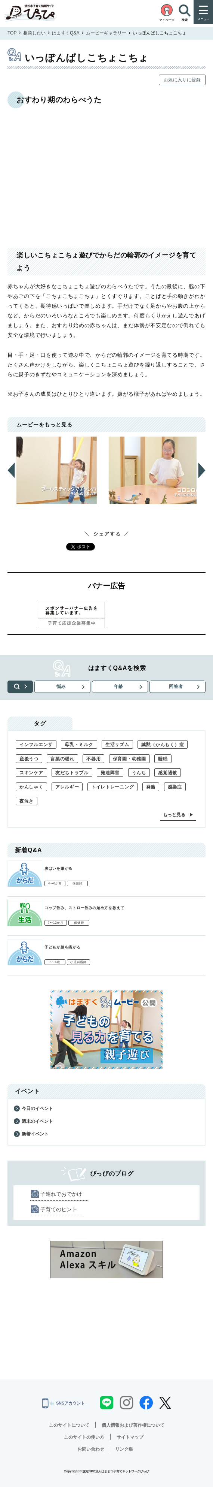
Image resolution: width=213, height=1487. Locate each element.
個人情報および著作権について (133, 1425)
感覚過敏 (167, 772)
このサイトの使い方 (84, 1437)
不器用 (93, 758)
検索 (22, 687)
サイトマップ (130, 1437)
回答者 (177, 686)
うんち (139, 772)
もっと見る (174, 814)
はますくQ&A (65, 33)
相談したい (34, 33)
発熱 (150, 787)
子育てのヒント (58, 1209)
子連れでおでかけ (61, 1194)
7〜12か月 (56, 923)
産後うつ (28, 758)
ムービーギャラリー (106, 33)
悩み (65, 686)
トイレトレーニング (112, 787)
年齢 (121, 686)
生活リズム (117, 744)
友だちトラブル (72, 772)
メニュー (203, 19)
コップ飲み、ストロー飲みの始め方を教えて (84, 908)
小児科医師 (78, 962)
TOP (11, 33)
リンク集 (124, 1449)
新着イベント (35, 1134)
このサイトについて (69, 1425)
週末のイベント (37, 1121)
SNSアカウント (63, 1403)
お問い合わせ (90, 1449)
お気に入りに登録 (182, 79)
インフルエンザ (36, 744)
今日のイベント (37, 1108)
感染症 (175, 787)
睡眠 (162, 758)
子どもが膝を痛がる (62, 947)
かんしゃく (31, 787)
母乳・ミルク (79, 744)
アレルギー (67, 787)
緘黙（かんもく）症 (162, 744)
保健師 (77, 883)
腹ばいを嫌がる (58, 868)
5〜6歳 (55, 962)
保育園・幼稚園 (129, 758)
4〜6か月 (55, 883)
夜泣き (26, 801)
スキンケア (31, 772)
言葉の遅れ (62, 758)
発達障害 (110, 772)
